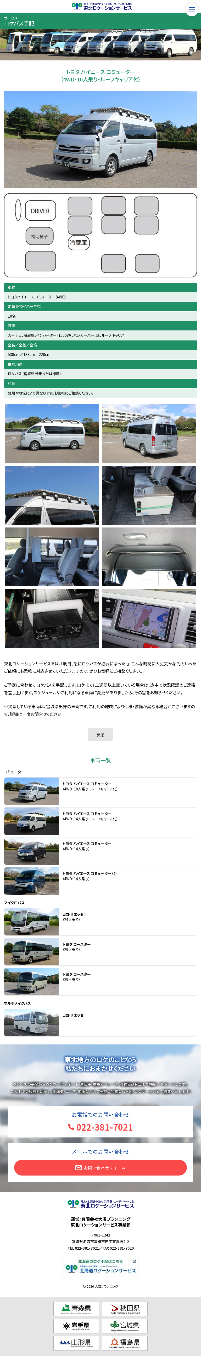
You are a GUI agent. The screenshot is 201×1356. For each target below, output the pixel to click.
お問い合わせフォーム (105, 1167)
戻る (100, 734)
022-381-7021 (104, 1127)
